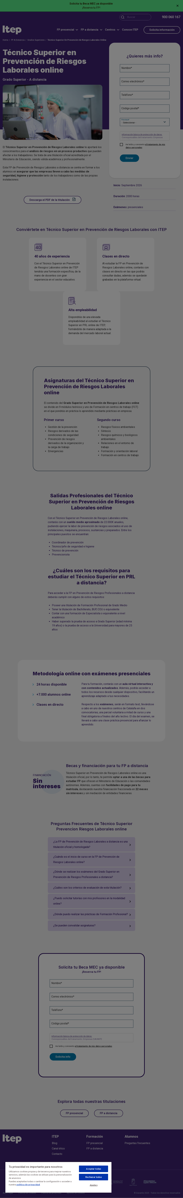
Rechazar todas (93, 1177)
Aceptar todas (93, 1169)
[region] (58, 1177)
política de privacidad (28, 1184)
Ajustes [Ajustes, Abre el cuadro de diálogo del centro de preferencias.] (93, 1185)
